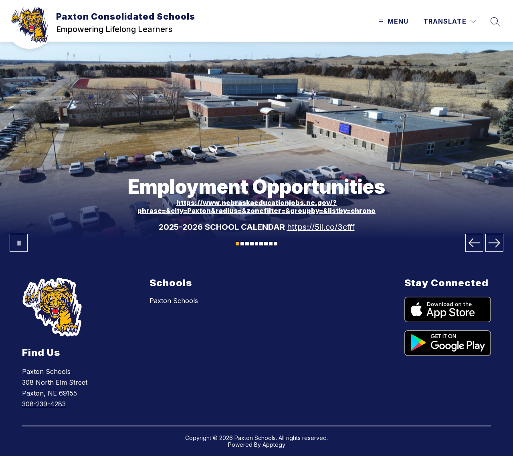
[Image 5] (257, 243)
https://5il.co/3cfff (321, 227)
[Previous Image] (474, 243)
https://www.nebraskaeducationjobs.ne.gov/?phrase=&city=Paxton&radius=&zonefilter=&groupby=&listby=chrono (256, 207)
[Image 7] (266, 243)
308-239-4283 (44, 404)
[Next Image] (494, 243)
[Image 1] (237, 243)
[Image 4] (252, 243)
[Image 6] (261, 243)
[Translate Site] (449, 21)
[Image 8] (271, 243)
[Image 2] (242, 243)
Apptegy (274, 444)
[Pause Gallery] (19, 243)
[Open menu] (392, 21)
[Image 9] (275, 243)
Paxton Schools (173, 301)
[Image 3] (247, 243)
